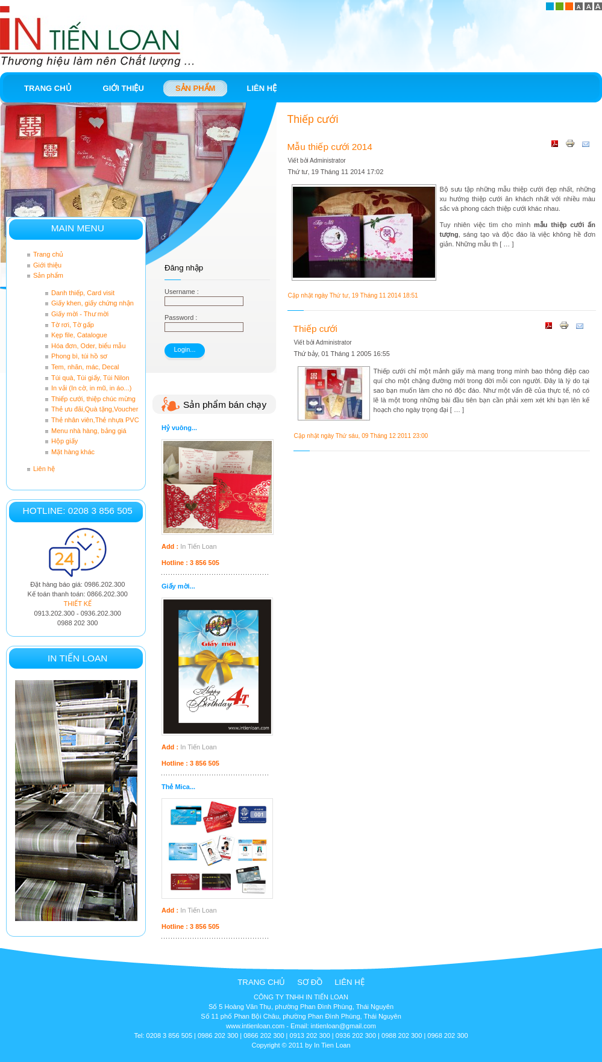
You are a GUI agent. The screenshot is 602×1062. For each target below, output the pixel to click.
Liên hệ (349, 982)
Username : (182, 291)
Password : (181, 317)
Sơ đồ (309, 982)
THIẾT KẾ (77, 603)
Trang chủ (261, 982)
